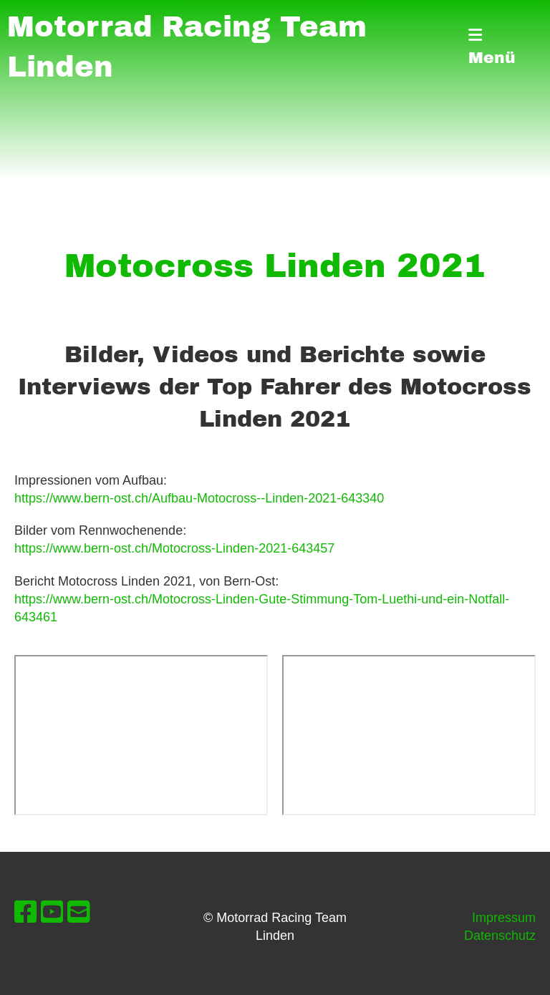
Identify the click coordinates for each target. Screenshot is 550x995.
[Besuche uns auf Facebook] (25, 912)
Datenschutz (500, 935)
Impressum (504, 918)
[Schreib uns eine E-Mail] (78, 912)
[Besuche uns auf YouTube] (52, 912)
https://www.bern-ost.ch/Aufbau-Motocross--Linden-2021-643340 (199, 498)
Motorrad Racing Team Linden (187, 46)
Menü (492, 47)
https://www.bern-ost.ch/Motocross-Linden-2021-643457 (174, 548)
